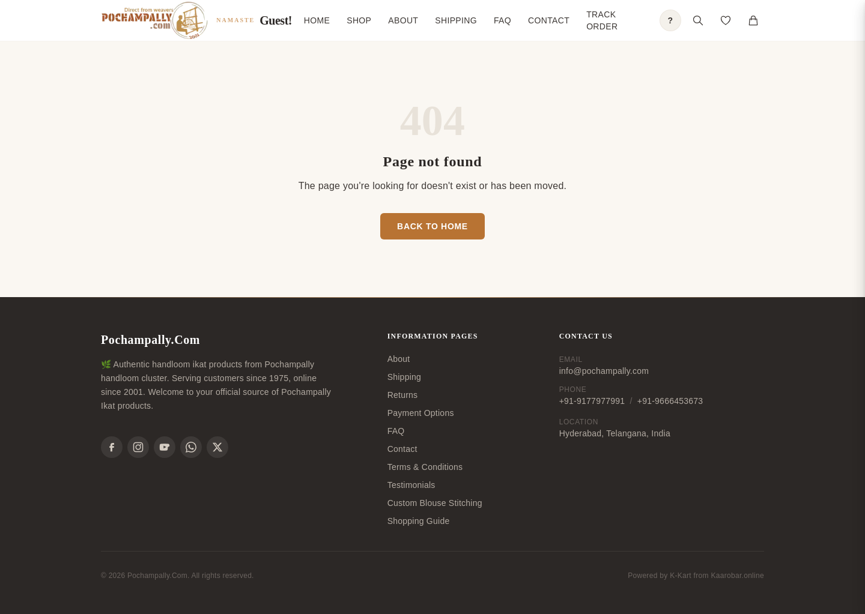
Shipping (456, 20)
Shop (359, 20)
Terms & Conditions (425, 467)
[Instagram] (138, 447)
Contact (548, 20)
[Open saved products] (725, 20)
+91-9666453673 (670, 401)
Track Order (602, 20)
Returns (402, 395)
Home (317, 20)
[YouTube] (164, 447)
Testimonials (411, 485)
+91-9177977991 (592, 401)
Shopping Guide (418, 521)
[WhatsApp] (191, 447)
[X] (217, 447)
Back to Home (432, 226)
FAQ (502, 20)
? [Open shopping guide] (670, 20)
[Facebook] (112, 447)
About (403, 20)
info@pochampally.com (604, 371)
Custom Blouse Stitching (434, 503)
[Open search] (698, 20)
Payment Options (420, 413)
